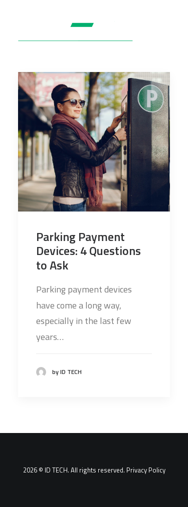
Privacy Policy (145, 470)
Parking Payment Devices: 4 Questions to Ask (88, 251)
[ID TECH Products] (82, 32)
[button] (165, 32)
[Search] (134, 32)
